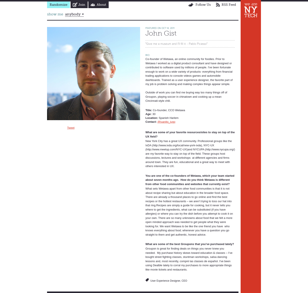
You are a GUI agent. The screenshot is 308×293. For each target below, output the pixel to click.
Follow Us (203, 5)
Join (81, 5)
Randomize (58, 5)
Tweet (71, 127)
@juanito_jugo (166, 121)
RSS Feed (229, 5)
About (101, 5)
